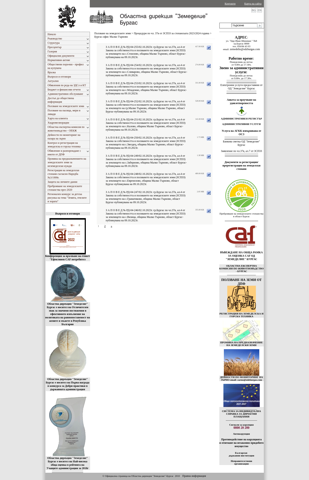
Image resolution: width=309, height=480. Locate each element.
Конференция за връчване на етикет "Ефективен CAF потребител (67, 257)
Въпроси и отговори (67, 213)
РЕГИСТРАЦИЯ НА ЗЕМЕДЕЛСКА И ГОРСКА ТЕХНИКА (241, 315)
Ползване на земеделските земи (112, 33)
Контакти (230, 3)
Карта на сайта (252, 3)
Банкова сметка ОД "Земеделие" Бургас (241, 143)
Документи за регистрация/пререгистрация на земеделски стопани (241, 166)
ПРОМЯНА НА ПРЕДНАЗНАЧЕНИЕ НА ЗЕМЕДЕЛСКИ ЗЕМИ (241, 343)
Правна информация (194, 476)
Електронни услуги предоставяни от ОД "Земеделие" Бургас (241, 86)
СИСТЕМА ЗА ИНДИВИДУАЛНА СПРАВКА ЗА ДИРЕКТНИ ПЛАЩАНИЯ (241, 414)
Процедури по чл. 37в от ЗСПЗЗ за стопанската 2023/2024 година (171, 33)
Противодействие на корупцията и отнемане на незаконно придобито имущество (241, 443)
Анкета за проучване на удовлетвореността (241, 101)
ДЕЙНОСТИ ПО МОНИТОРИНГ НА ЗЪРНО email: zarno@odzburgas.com (241, 378)
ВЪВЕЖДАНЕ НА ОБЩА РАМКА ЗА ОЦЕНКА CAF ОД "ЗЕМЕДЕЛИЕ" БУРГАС (241, 256)
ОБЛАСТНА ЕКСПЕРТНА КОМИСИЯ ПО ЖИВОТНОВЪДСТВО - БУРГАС (241, 268)
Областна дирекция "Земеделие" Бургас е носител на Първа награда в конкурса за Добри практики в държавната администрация (67, 384)
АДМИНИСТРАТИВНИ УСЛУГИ (241, 124)
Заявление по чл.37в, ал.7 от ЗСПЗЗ (241, 151)
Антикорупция (241, 433)
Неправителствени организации (241, 462)
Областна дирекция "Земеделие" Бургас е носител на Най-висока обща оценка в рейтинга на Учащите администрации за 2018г (68, 463)
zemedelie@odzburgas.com (245, 49)
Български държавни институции (241, 454)
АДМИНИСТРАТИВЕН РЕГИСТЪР (241, 118)
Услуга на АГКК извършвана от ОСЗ (241, 132)
